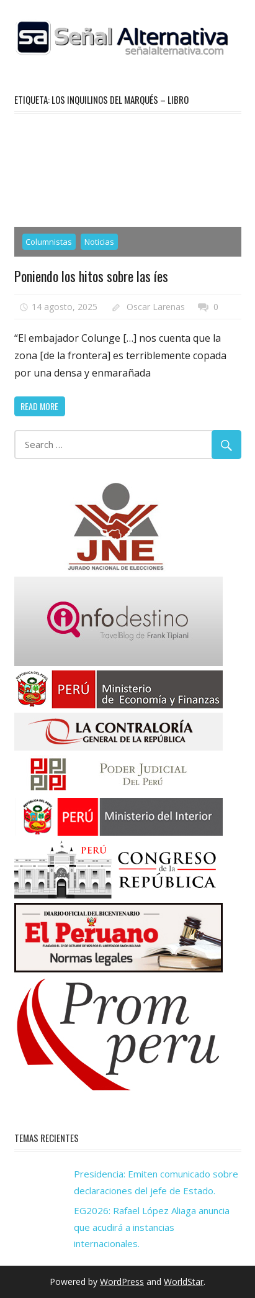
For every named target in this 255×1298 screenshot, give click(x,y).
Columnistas (48, 241)
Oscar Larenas (156, 307)
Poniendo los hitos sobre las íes (91, 276)
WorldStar (184, 1281)
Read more (39, 406)
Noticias (99, 241)
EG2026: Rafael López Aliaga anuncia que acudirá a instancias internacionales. (152, 1227)
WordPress (122, 1281)
